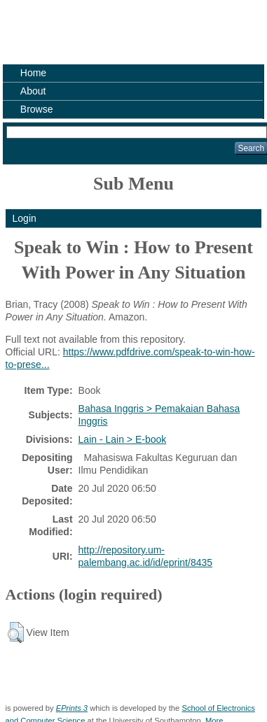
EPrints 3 (72, 708)
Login (24, 218)
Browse (36, 109)
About (33, 91)
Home (33, 72)
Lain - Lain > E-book (122, 439)
